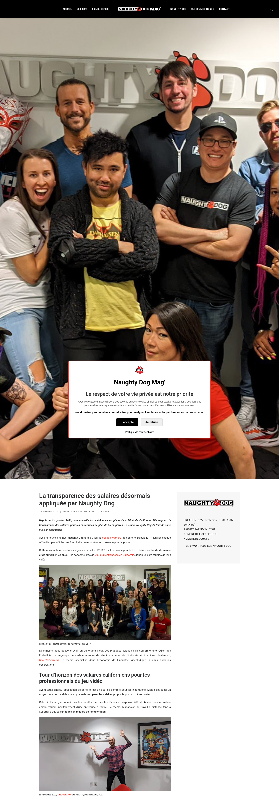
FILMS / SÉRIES (100, 9)
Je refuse (152, 422)
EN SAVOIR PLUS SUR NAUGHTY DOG (208, 481)
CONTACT (224, 9)
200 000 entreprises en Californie (114, 489)
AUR (107, 446)
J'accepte (127, 422)
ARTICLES (71, 446)
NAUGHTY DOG (178, 9)
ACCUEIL (67, 9)
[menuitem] (67, 9)
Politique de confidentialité (139, 431)
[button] (271, 9)
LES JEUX (82, 9)
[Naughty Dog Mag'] (140, 9)
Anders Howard (64, 730)
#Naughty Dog (86, 446)
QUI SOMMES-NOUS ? (202, 9)
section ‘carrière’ (112, 472)
